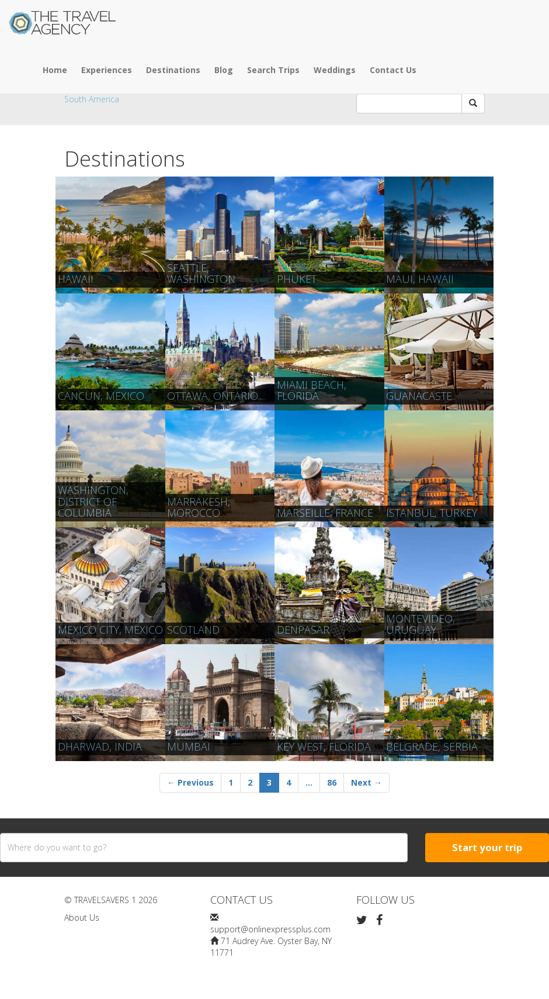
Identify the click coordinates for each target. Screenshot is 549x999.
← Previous (190, 782)
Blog (223, 69)
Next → (366, 782)
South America (91, 99)
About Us (81, 917)
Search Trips (273, 69)
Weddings (335, 69)
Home (55, 69)
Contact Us (393, 69)
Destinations (173, 69)
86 (331, 782)
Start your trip (487, 847)
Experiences (106, 69)
